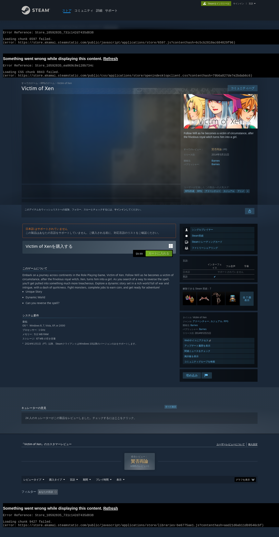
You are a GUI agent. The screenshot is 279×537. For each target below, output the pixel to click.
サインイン (238, 3)
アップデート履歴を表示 (197, 350)
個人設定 (253, 448)
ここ (117, 422)
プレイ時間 (102, 487)
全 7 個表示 (247, 303)
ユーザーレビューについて (230, 448)
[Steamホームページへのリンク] (38, 13)
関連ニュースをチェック (197, 355)
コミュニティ (83, 10)
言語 (251, 3)
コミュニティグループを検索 (199, 366)
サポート (111, 10)
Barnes (216, 165)
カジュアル (229, 196)
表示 (119, 487)
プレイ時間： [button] (119, 499)
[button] (158, 258)
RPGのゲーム (48, 87)
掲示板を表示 (191, 361)
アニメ (240, 196)
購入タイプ (55, 487)
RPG (199, 196)
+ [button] (247, 196)
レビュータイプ (32, 487)
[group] (139, 499)
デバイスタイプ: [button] (240, 499)
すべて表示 (170, 411)
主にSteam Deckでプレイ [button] (147, 499)
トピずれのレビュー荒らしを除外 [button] (86, 499)
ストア (67, 10)
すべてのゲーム (29, 87)
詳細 (99, 10)
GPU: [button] (221, 499)
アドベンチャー (212, 196)
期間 (85, 487)
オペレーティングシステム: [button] (182, 499)
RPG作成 (189, 196)
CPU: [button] (208, 499)
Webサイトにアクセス (198, 345)
